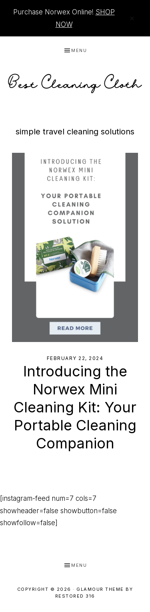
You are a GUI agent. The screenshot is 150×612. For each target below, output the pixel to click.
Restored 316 (75, 596)
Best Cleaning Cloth (75, 81)
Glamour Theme (100, 589)
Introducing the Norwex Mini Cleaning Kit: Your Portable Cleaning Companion (75, 407)
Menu (79, 50)
